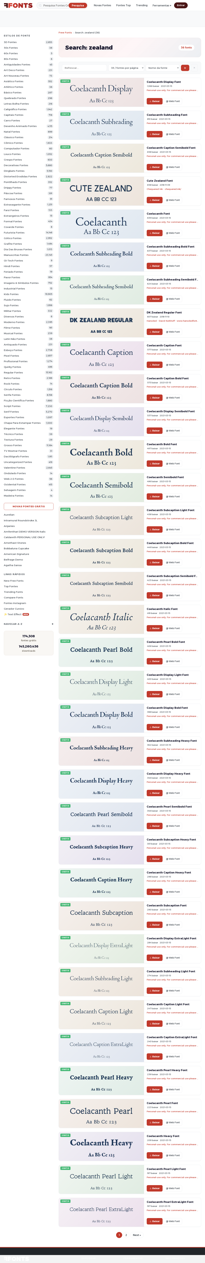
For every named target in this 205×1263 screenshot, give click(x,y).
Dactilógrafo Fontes (16, 456)
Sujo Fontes (11, 305)
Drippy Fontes (12, 187)
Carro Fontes (12, 120)
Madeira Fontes (14, 495)
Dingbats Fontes (14, 170)
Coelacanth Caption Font (164, 345)
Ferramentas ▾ (162, 5)
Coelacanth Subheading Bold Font (170, 246)
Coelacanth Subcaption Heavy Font (171, 839)
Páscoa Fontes (13, 193)
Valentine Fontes (14, 467)
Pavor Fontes (12, 277)
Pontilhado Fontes (15, 182)
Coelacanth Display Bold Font (167, 707)
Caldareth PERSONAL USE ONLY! (24, 537)
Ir (185, 67)
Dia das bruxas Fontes (18, 249)
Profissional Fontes (16, 361)
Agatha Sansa (13, 565)
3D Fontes (10, 42)
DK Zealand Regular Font (164, 312)
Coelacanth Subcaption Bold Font (170, 543)
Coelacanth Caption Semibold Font (171, 147)
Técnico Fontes (13, 434)
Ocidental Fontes (15, 484)
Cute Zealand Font (160, 180)
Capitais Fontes (13, 114)
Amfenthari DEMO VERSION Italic (25, 531)
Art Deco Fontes (14, 70)
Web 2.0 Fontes (14, 478)
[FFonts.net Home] (18, 5)
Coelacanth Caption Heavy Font (169, 872)
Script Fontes (12, 406)
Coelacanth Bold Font (162, 444)
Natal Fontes (12, 131)
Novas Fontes (102, 5)
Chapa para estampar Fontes (22, 422)
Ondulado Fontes (15, 473)
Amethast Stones (15, 542)
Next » (137, 1235)
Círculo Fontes (13, 389)
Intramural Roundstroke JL (20, 520)
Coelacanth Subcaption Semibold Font (174, 576)
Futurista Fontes (14, 232)
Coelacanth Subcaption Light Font (170, 510)
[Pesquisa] (62, 5)
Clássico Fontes (13, 137)
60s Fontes (11, 53)
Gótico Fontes (12, 238)
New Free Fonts (14, 580)
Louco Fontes (12, 154)
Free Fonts (65, 32)
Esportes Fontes (14, 417)
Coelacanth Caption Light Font (168, 1004)
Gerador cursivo (14, 608)
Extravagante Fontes (17, 204)
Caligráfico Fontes (15, 109)
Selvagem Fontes (15, 490)
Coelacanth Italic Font (162, 609)
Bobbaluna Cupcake (16, 548)
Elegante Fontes (14, 428)
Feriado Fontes (13, 271)
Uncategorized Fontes (18, 462)
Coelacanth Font (158, 213)
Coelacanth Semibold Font (165, 477)
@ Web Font (173, 101)
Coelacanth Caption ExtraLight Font (172, 1037)
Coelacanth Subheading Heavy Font (172, 740)
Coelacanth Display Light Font (168, 674)
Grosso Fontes (13, 445)
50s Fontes (11, 47)
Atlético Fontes (13, 86)
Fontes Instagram (15, 603)
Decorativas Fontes (16, 165)
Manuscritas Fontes (16, 255)
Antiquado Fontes (15, 344)
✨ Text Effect (16, 614)
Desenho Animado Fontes (20, 126)
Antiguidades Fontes (17, 64)
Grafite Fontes (13, 243)
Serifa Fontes (12, 394)
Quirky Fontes (12, 366)
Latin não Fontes (14, 338)
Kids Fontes (11, 294)
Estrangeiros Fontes (16, 215)
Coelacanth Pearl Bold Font (166, 641)
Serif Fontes (11, 411)
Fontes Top (123, 5)
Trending (142, 5)
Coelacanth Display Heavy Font (168, 773)
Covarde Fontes (14, 227)
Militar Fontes (12, 310)
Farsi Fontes (11, 210)
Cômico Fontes (13, 142)
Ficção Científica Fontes (19, 400)
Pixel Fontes (11, 355)
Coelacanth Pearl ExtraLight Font (170, 1202)
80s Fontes (11, 58)
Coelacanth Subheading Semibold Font (174, 279)
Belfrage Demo (13, 559)
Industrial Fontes (14, 288)
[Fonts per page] (126, 67)
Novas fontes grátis (29, 506)
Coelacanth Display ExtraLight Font (171, 938)
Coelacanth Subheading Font (167, 114)
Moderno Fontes (14, 322)
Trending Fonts (13, 591)
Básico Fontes (12, 92)
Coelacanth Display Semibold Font (171, 411)
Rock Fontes (11, 383)
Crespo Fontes (13, 159)
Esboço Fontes (13, 350)
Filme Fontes (12, 327)
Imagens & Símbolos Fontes (21, 282)
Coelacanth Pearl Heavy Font (167, 1070)
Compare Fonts (13, 597)
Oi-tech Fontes (13, 260)
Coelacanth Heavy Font (163, 1136)
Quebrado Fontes (15, 98)
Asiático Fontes (13, 81)
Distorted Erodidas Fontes (20, 176)
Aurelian (9, 514)
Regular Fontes (13, 372)
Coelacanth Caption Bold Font (168, 378)
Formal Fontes (13, 221)
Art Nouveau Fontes (16, 75)
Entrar (181, 5)
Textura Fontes (13, 439)
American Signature (16, 554)
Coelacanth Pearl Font (162, 1103)
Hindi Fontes (12, 266)
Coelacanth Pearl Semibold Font (169, 806)
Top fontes (11, 586)
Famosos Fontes (14, 199)
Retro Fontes (12, 378)
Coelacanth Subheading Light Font (171, 971)
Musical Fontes (13, 333)
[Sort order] (162, 67)
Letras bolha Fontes (16, 103)
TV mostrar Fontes (15, 450)
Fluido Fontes (12, 299)
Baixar (155, 101)
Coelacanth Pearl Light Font (166, 1169)
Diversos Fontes (14, 316)
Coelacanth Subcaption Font (167, 905)
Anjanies (9, 526)
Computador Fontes (16, 148)
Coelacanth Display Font (164, 81)
